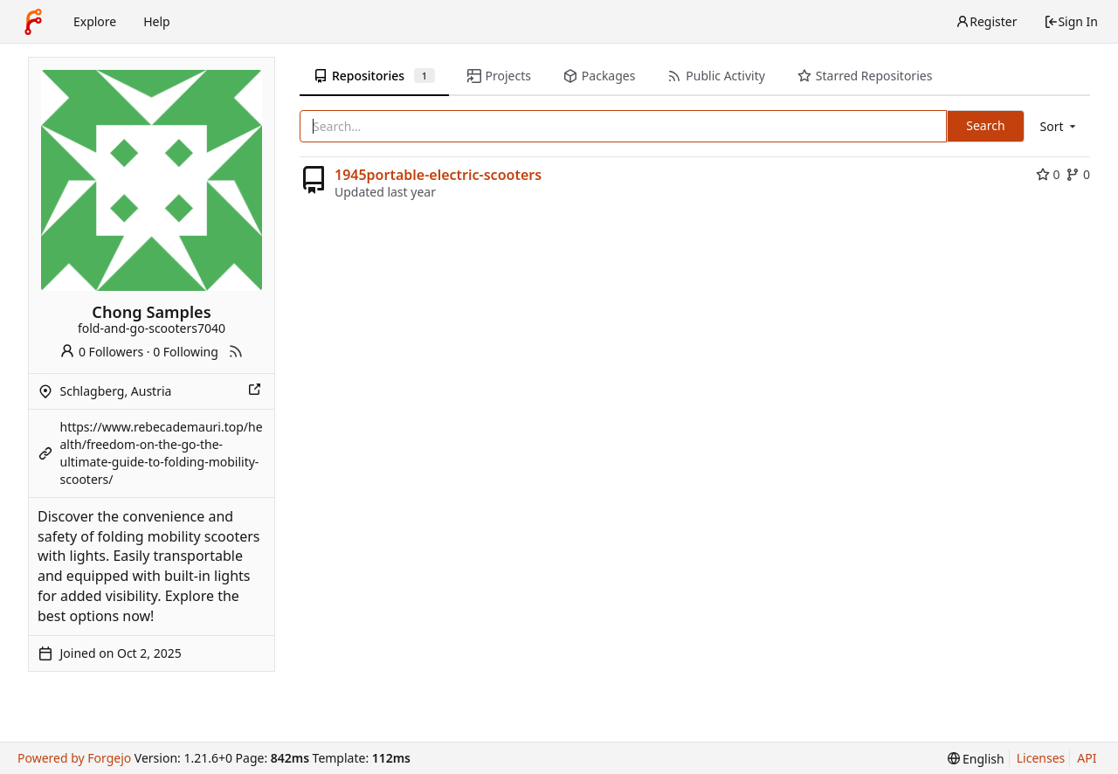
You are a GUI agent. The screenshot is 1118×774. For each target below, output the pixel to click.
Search (985, 125)
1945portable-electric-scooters (438, 174)
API (1086, 758)
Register (986, 21)
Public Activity (715, 75)
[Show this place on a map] (256, 391)
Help (156, 21)
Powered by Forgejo (74, 758)
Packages (599, 75)
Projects (499, 75)
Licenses (1041, 758)
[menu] (1059, 126)
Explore (94, 21)
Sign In (1071, 21)
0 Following (185, 351)
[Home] (33, 22)
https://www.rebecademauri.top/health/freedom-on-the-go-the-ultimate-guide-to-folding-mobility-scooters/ (161, 452)
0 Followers (101, 351)
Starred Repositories (864, 75)
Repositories (374, 75)
